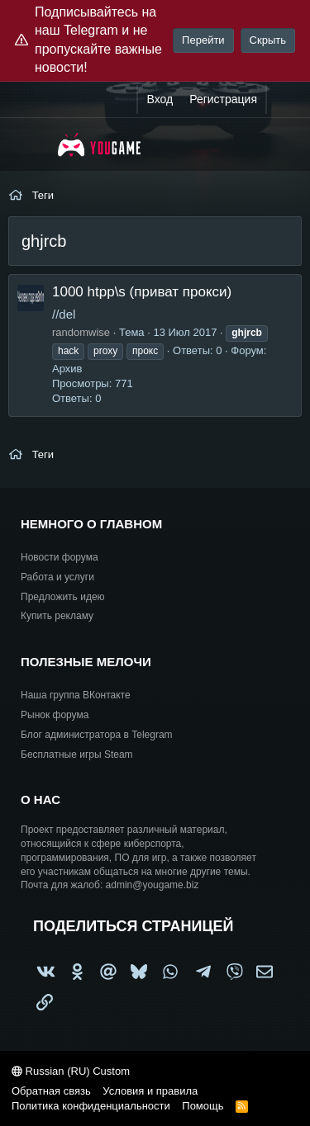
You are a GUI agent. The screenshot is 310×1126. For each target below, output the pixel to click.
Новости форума (59, 557)
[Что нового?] (282, 100)
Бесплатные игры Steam (77, 754)
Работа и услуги (57, 577)
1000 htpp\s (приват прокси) (141, 292)
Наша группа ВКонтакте (76, 695)
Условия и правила (150, 1091)
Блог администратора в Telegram (97, 734)
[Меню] (31, 144)
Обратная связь (51, 1091)
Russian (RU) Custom (71, 1071)
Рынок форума (54, 715)
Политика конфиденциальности (91, 1106)
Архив (67, 368)
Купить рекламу (57, 616)
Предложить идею (63, 597)
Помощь (202, 1106)
